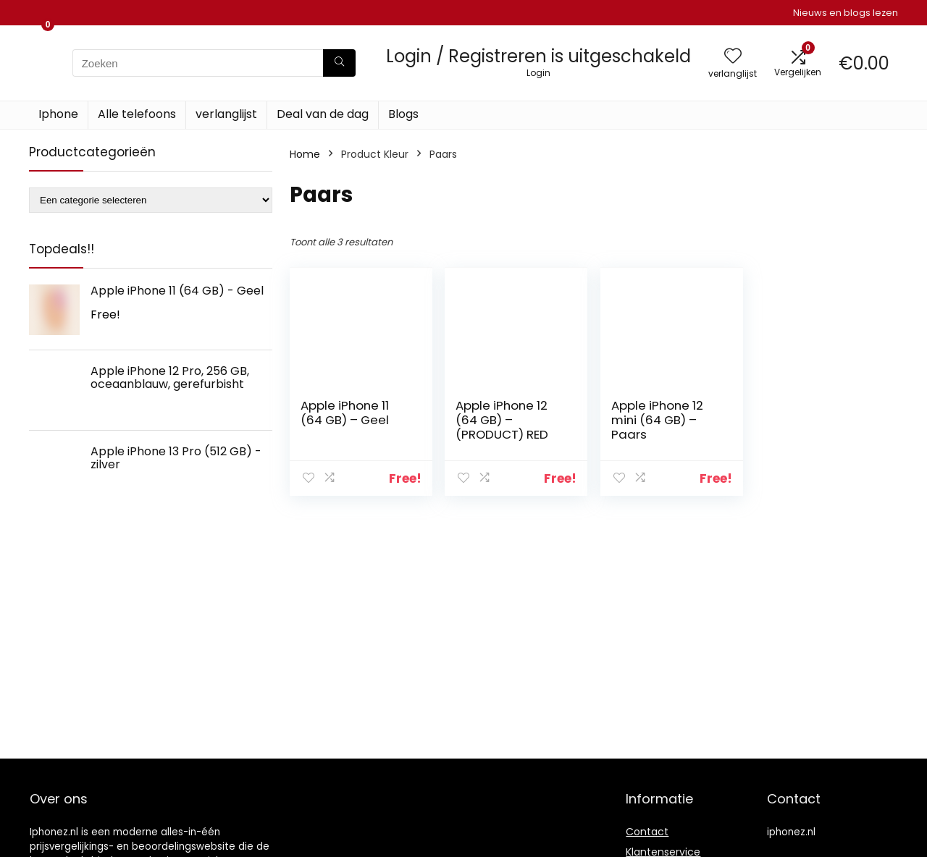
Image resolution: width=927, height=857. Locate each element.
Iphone (58, 114)
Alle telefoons (137, 114)
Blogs (403, 114)
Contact (647, 831)
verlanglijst (226, 114)
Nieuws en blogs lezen (845, 13)
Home (305, 154)
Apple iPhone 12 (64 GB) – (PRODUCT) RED (502, 420)
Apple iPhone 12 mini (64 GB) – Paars (657, 420)
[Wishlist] (733, 57)
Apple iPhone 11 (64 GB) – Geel (345, 412)
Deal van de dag (323, 114)
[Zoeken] (339, 63)
